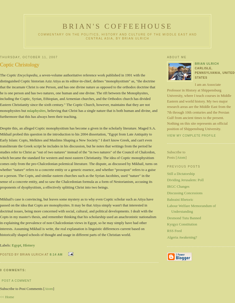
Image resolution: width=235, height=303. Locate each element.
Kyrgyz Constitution (182, 224)
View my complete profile (191, 135)
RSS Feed (174, 231)
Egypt (16, 245)
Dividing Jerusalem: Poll (185, 180)
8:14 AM (56, 254)
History (29, 245)
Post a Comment (16, 280)
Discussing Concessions (184, 193)
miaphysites (36, 110)
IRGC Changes (178, 186)
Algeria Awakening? (182, 237)
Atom (48, 289)
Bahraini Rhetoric (180, 199)
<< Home (7, 297)
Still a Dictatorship (181, 174)
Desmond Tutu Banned (184, 218)
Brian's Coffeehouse (118, 26)
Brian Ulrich (207, 63)
